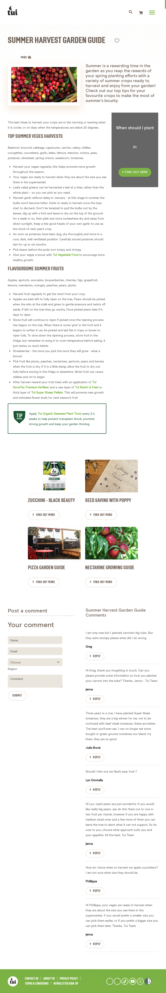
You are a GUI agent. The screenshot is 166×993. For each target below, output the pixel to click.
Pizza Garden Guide (46, 567)
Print (24, 57)
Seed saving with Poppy (108, 500)
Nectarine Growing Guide (109, 567)
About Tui (49, 978)
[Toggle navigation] (131, 12)
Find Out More (45, 514)
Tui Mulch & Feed (86, 387)
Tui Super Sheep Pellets (47, 392)
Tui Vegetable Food (65, 254)
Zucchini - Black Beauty (51, 500)
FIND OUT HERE (134, 172)
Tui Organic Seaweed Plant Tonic (59, 413)
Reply (97, 656)
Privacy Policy (69, 978)
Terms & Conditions (37, 983)
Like (117, 40)
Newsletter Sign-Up (66, 983)
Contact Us (31, 978)
